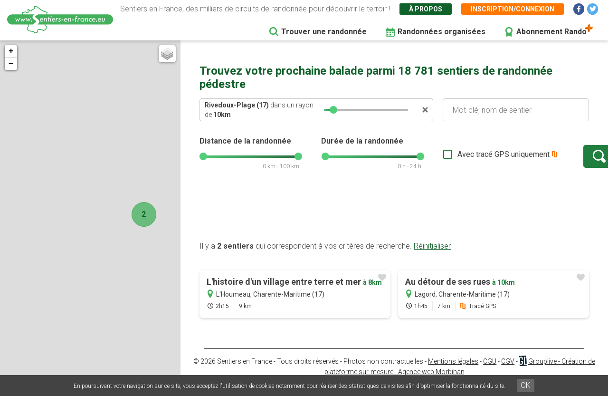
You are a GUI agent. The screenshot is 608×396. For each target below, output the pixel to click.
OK (526, 385)
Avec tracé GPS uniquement (473, 159)
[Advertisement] (394, 220)
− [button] (11, 63)
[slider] (333, 110)
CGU (489, 371)
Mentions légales (453, 371)
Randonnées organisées (441, 31)
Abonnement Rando (551, 31)
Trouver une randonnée (324, 31)
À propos (425, 9)
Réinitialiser (432, 255)
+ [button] (11, 51)
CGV (507, 371)
